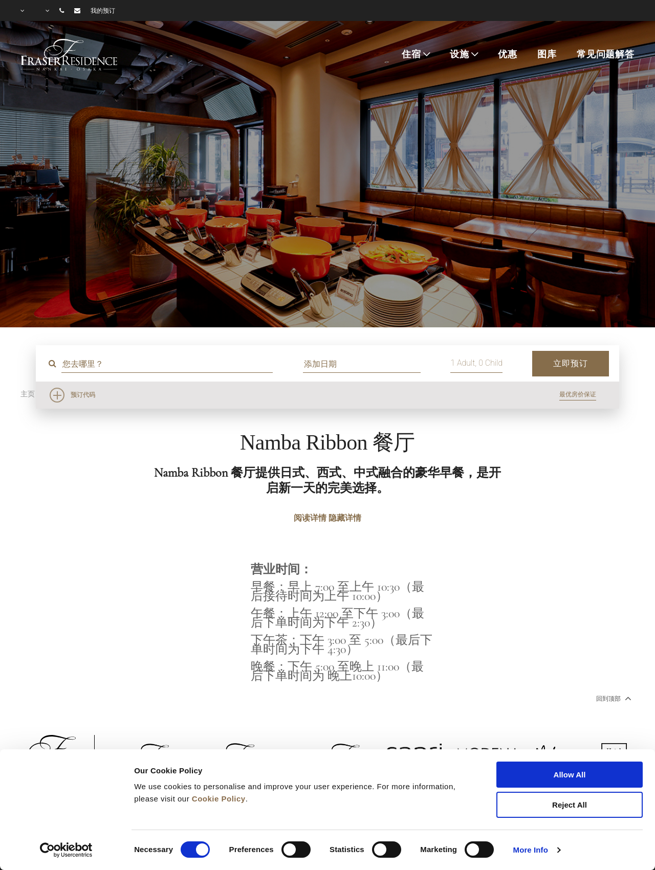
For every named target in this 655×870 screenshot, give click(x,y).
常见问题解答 (606, 54)
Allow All (570, 774)
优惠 (507, 54)
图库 (547, 54)
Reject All (569, 804)
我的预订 (103, 10)
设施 (459, 54)
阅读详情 (310, 518)
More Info (530, 849)
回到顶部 (612, 698)
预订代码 (83, 394)
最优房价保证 (577, 394)
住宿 (411, 54)
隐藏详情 (345, 518)
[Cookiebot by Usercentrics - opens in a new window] (66, 850)
